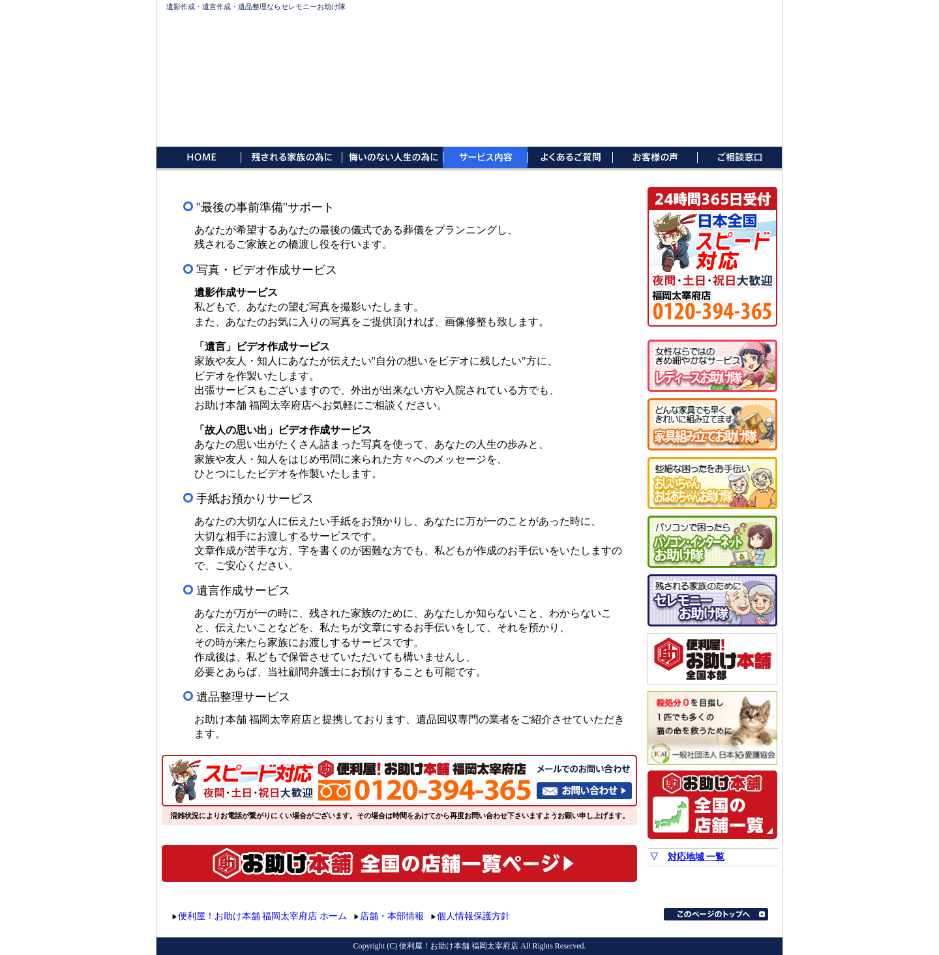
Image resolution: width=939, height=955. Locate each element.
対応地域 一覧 (696, 857)
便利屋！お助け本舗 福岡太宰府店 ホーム (262, 916)
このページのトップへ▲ (716, 914)
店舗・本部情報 (392, 916)
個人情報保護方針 (473, 916)
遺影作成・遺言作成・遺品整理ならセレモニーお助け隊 (256, 6)
